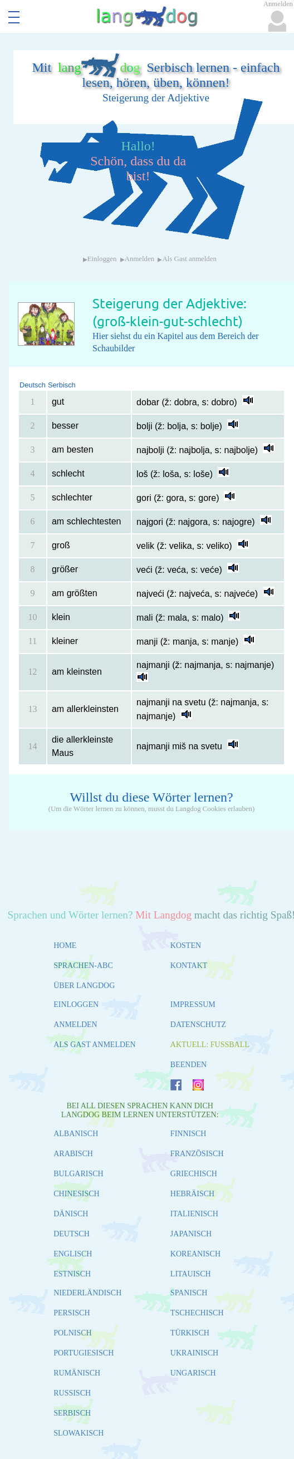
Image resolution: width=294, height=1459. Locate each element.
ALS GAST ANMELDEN (94, 1044)
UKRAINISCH (194, 1353)
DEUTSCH (71, 1234)
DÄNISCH (70, 1214)
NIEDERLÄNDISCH (87, 1293)
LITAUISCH (190, 1274)
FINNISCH (188, 1133)
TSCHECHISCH (197, 1313)
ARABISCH (73, 1153)
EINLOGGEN (76, 1004)
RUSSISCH (72, 1393)
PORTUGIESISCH (83, 1353)
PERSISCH (71, 1313)
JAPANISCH (191, 1234)
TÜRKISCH (189, 1333)
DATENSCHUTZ (198, 1024)
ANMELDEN (75, 1024)
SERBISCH (72, 1413)
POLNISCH (72, 1333)
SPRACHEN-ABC (83, 965)
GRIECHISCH (193, 1174)
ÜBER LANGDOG (84, 985)
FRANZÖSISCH (197, 1153)
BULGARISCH (78, 1174)
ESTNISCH (72, 1274)
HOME (64, 945)
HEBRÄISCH (192, 1194)
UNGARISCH (193, 1373)
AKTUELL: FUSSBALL (209, 1044)
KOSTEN (185, 945)
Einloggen (102, 259)
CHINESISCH (76, 1194)
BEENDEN (188, 1064)
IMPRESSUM (192, 1004)
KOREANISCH (195, 1254)
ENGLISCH (72, 1254)
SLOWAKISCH (78, 1433)
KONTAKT (189, 965)
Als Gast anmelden (189, 259)
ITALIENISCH (194, 1214)
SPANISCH (188, 1293)
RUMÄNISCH (76, 1373)
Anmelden (139, 259)
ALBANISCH (75, 1133)
